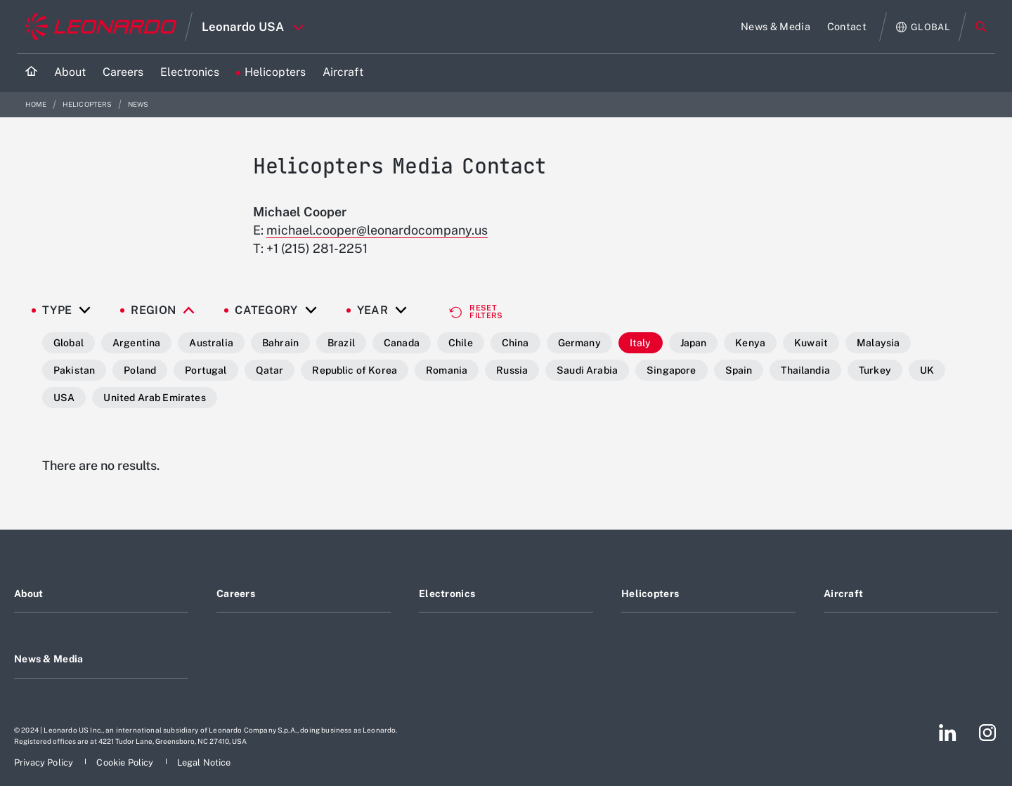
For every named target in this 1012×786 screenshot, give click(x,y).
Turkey (875, 370)
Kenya (750, 342)
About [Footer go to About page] (28, 593)
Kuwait (811, 342)
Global (68, 342)
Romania (446, 370)
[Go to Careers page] (123, 73)
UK (927, 370)
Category (266, 310)
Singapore (671, 370)
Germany (579, 342)
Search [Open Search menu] (981, 26)
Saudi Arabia (587, 370)
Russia (512, 370)
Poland (140, 370)
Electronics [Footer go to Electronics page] (447, 593)
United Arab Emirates (154, 397)
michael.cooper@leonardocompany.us (377, 230)
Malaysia (878, 342)
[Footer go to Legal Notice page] (204, 762)
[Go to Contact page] (847, 27)
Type (57, 310)
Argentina (136, 342)
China (515, 342)
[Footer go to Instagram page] (987, 732)
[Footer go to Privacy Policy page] (44, 762)
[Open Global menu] (923, 27)
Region (153, 310)
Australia (211, 342)
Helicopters (88, 104)
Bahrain (280, 342)
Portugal (205, 370)
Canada (402, 342)
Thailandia (805, 370)
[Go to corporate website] (100, 26)
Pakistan (74, 370)
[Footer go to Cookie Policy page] (125, 762)
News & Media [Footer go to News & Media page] (48, 658)
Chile (460, 342)
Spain (739, 370)
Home (36, 104)
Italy (640, 342)
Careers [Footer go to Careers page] (235, 593)
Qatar (270, 370)
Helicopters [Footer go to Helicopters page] (650, 593)
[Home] (31, 73)
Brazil (341, 342)
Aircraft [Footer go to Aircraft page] (843, 593)
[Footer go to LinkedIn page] (947, 732)
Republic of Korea (354, 370)
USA (63, 397)
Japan (693, 342)
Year (372, 310)
